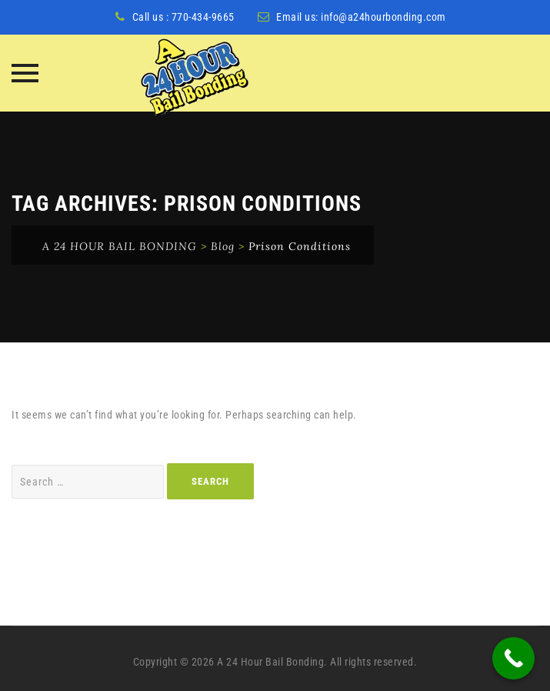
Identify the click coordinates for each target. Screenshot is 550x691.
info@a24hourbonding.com (383, 17)
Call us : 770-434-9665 (183, 17)
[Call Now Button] (513, 658)
